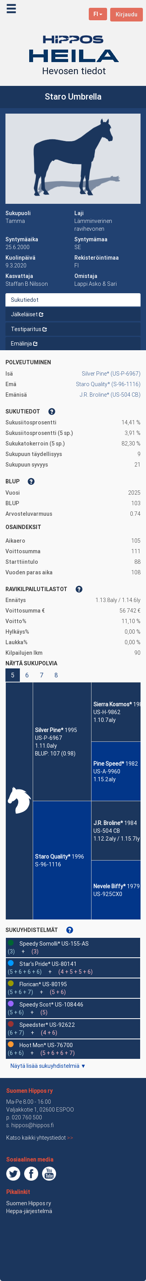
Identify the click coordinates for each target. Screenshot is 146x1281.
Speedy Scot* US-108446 (51, 1004)
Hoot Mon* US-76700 (46, 1045)
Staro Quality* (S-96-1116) (108, 384)
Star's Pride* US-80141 (48, 963)
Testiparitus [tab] (29, 329)
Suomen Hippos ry (29, 1090)
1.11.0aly (46, 745)
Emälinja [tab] (24, 343)
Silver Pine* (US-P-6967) (111, 373)
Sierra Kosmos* (112, 704)
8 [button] (56, 675)
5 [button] (12, 675)
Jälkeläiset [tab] (27, 314)
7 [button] (42, 675)
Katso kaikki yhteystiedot (39, 1137)
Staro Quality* (52, 856)
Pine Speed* (108, 763)
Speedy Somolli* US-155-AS (54, 943)
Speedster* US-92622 (47, 1024)
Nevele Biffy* (109, 886)
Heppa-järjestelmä (29, 1211)
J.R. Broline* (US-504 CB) (110, 394)
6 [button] (27, 675)
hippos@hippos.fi (32, 1125)
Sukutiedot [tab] (25, 299)
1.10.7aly (104, 719)
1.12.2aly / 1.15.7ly (116, 838)
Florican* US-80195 (43, 984)
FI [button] (97, 14)
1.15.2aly (104, 779)
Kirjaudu (126, 14)
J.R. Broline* (108, 823)
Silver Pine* (49, 730)
